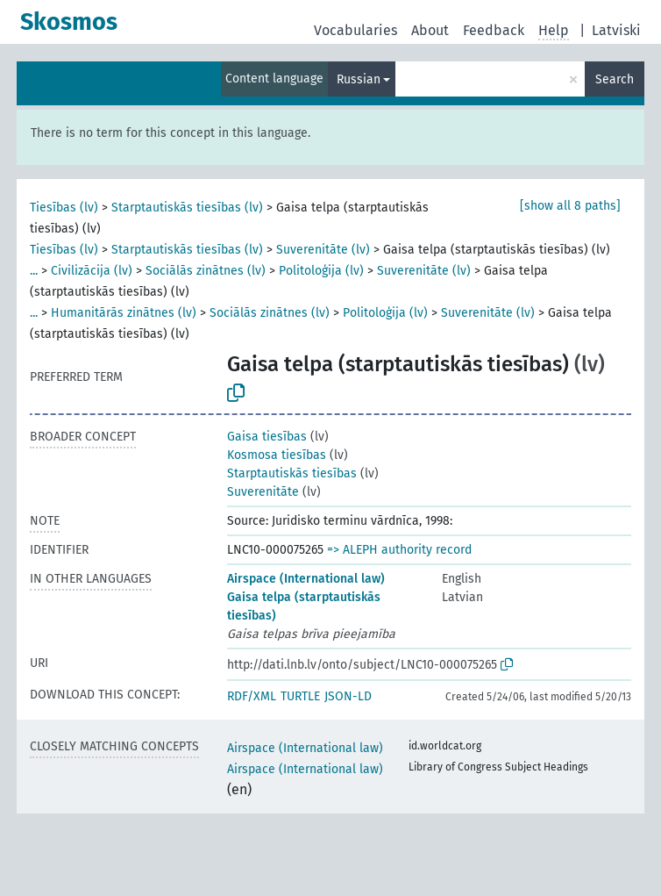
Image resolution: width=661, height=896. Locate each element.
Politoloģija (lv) (321, 270)
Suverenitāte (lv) (323, 249)
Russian (358, 79)
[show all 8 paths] (570, 205)
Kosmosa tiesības (276, 455)
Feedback (493, 30)
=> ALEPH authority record (399, 549)
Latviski (616, 30)
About (430, 30)
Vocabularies (355, 30)
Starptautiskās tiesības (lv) (187, 207)
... (34, 270)
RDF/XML (251, 696)
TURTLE (300, 696)
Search (614, 79)
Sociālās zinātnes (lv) (206, 270)
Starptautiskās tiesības (292, 473)
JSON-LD (348, 696)
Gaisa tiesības (267, 436)
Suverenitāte (263, 491)
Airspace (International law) (306, 578)
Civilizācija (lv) (91, 270)
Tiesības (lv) (64, 207)
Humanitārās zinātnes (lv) (123, 312)
